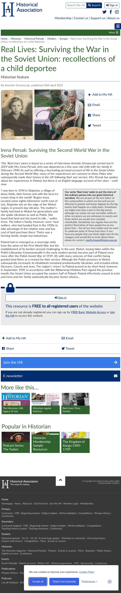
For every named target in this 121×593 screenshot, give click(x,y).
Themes (61, 32)
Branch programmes (62, 563)
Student (53, 26)
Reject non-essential (64, 581)
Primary (10, 26)
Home (4, 39)
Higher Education (79, 26)
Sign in (60, 297)
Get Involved (41, 503)
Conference (8, 516)
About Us (27, 503)
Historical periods (11, 538)
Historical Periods (43, 32)
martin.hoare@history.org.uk (101, 240)
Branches (90, 551)
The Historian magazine (15, 32)
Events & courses (80, 32)
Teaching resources (38, 528)
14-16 (25, 538)
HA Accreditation (68, 513)
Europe (64, 39)
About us (113, 18)
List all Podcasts (10, 582)
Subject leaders (49, 513)
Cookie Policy (87, 572)
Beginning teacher (30, 513)
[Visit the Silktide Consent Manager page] (109, 581)
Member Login (70, 503)
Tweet (94, 125)
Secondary (31, 26)
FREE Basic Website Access (88, 312)
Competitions (85, 513)
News (18, 503)
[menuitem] (10, 26)
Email (94, 105)
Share (94, 115)
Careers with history (12, 541)
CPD (17, 513)
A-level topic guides (49, 538)
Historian (106, 26)
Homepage (7, 503)
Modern (51, 39)
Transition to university (73, 538)
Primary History (102, 513)
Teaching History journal (14, 528)
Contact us (81, 18)
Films (97, 32)
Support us (98, 18)
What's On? (43, 563)
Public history (104, 551)
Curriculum (7, 513)
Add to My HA (100, 94)
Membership (63, 18)
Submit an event (10, 553)
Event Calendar (9, 563)
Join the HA (55, 503)
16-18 (33, 538)
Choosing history (96, 538)
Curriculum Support (11, 526)
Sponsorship (87, 563)
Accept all (37, 581)
